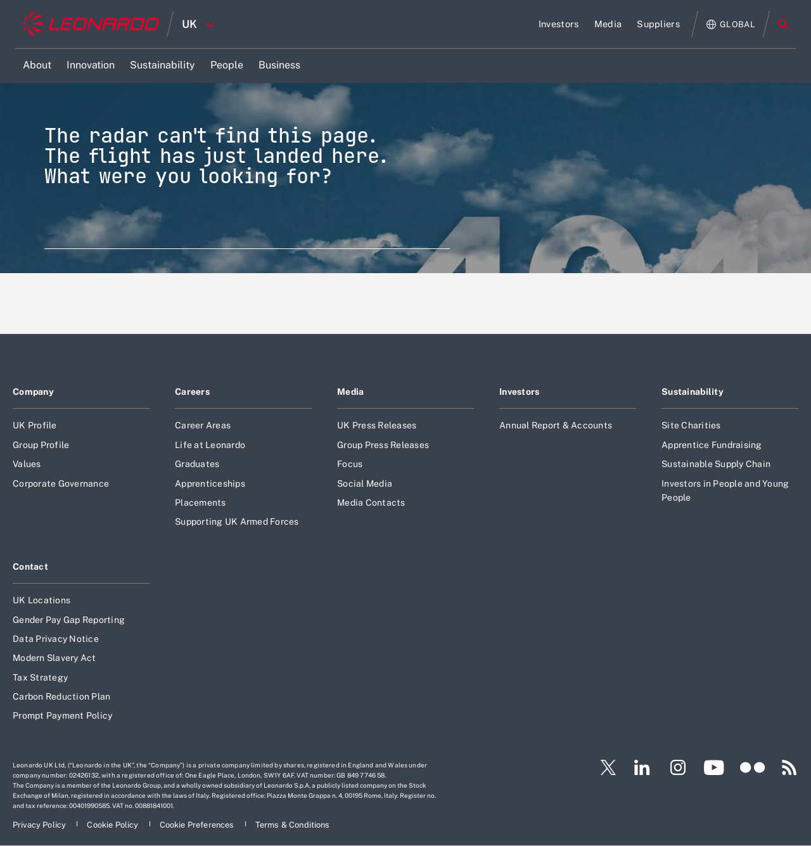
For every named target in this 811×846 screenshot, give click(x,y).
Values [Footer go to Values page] (27, 464)
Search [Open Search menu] (783, 24)
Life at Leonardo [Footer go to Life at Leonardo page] (210, 445)
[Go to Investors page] (559, 24)
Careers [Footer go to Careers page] (192, 392)
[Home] (91, 24)
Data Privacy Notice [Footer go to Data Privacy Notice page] (56, 639)
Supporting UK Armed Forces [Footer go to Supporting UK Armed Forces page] (237, 521)
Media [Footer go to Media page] (350, 392)
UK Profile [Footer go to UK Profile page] (35, 425)
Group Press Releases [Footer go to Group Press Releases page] (383, 445)
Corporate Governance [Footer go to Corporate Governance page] (61, 483)
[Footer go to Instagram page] (677, 767)
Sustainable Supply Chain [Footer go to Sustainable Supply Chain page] (715, 464)
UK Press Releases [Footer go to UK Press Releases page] (376, 425)
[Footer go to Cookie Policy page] (113, 825)
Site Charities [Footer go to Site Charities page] (691, 425)
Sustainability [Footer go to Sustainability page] (692, 392)
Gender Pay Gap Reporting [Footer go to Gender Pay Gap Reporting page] (69, 620)
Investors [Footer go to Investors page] (519, 392)
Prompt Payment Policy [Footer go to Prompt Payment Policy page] (62, 715)
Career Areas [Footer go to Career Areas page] (203, 425)
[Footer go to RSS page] (789, 767)
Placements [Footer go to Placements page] (200, 502)
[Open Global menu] (730, 24)
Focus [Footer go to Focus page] (349, 464)
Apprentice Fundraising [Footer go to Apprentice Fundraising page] (711, 445)
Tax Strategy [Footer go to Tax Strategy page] (40, 677)
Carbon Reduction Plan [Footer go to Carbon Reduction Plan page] (61, 696)
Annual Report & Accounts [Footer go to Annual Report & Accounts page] (555, 425)
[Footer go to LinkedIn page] (642, 767)
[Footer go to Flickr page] (752, 767)
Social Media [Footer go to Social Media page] (364, 483)
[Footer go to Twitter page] (603, 767)
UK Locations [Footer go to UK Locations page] (41, 600)
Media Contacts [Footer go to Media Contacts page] (371, 502)
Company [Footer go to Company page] (33, 392)
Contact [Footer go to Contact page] (30, 566)
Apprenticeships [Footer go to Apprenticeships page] (210, 483)
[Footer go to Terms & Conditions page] (292, 825)
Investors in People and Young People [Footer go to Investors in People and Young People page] (725, 490)
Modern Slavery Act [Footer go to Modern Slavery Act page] (54, 658)
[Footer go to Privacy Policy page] (40, 825)
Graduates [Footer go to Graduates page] (197, 464)
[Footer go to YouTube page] (714, 767)
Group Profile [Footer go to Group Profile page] (41, 445)
